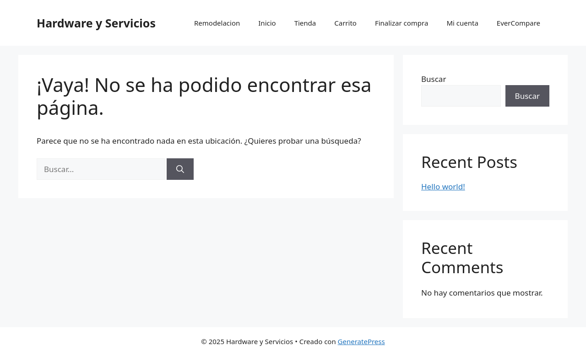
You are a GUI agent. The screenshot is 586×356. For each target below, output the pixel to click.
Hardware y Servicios (96, 23)
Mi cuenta (462, 22)
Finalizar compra (401, 22)
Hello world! (443, 186)
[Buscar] (180, 169)
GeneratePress (361, 341)
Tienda (305, 22)
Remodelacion (217, 22)
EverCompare (518, 22)
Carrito (345, 22)
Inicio (267, 22)
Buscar (433, 79)
